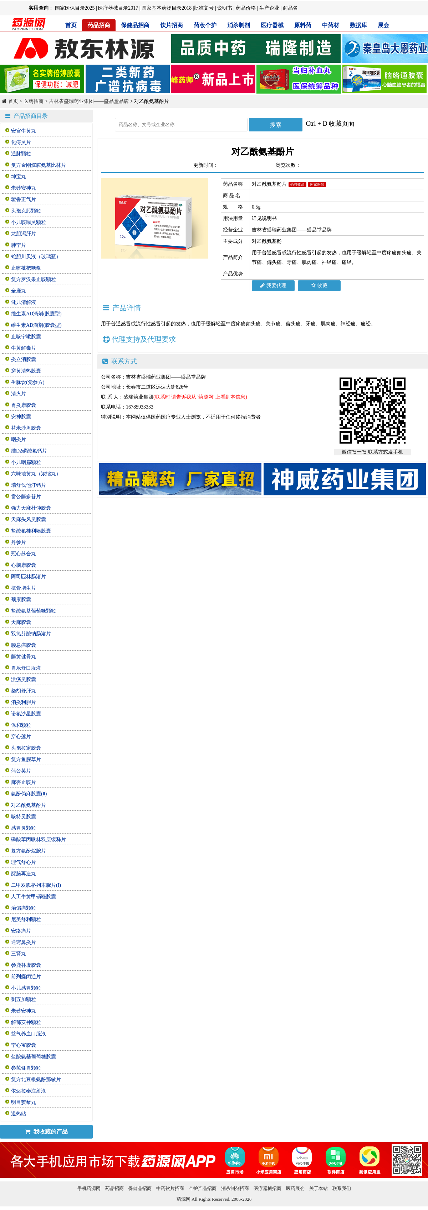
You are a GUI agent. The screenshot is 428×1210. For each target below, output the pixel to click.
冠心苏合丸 (23, 553)
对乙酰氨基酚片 (28, 805)
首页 (71, 25)
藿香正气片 (23, 199)
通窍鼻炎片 (23, 942)
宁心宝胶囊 (23, 1045)
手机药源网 (89, 1188)
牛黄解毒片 (23, 348)
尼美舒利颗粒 (26, 919)
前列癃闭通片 (26, 976)
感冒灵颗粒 (23, 828)
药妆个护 (205, 25)
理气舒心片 (23, 862)
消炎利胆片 (23, 702)
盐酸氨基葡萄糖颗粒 (33, 611)
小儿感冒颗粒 (26, 988)
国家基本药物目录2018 (167, 8)
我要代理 (273, 285)
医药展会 (295, 1188)
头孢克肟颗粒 (26, 211)
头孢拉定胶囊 (26, 748)
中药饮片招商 (170, 1188)
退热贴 (18, 1113)
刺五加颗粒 (23, 999)
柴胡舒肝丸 (23, 691)
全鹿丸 (18, 291)
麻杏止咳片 (23, 782)
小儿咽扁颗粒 (26, 462)
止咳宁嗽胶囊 (26, 336)
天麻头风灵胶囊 (28, 519)
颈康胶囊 (21, 599)
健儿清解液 (23, 302)
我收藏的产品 (46, 1132)
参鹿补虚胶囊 (26, 965)
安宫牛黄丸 (23, 131)
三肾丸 (18, 953)
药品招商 (98, 25)
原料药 (302, 25)
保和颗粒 (21, 725)
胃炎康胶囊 (23, 405)
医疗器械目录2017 (118, 8)
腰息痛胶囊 (23, 645)
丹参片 (18, 542)
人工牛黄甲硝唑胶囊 (33, 896)
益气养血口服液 (28, 1033)
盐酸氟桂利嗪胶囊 (31, 531)
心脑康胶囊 (23, 565)
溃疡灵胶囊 (23, 679)
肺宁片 (18, 245)
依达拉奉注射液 (28, 1091)
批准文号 (204, 8)
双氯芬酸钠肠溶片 (31, 633)
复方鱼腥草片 (26, 759)
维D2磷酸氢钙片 (29, 451)
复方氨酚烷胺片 (28, 851)
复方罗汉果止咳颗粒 (33, 279)
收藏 (319, 285)
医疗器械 (272, 25)
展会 (383, 25)
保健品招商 (135, 25)
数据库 (358, 25)
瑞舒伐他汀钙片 (28, 485)
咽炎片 (18, 439)
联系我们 (341, 1188)
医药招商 (34, 101)
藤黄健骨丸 (23, 656)
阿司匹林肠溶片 (28, 576)
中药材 (330, 25)
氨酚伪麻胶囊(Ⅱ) (29, 793)
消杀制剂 (238, 25)
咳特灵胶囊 (23, 816)
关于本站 (318, 1188)
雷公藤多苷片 (26, 496)
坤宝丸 (18, 176)
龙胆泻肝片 (23, 233)
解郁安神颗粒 (26, 1022)
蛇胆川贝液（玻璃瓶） (36, 256)
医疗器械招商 (267, 1188)
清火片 (18, 393)
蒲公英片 (21, 771)
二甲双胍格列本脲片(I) (36, 885)
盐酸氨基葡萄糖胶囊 (33, 1056)
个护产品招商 (202, 1188)
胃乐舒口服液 (26, 668)
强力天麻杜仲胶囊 (31, 508)
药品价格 (246, 8)
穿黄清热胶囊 (26, 371)
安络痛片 (21, 931)
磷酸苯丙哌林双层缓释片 (38, 839)
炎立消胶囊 (23, 359)
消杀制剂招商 (235, 1188)
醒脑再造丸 (23, 873)
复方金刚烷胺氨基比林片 (38, 165)
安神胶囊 (21, 416)
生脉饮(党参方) (27, 382)
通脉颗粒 (21, 153)
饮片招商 (171, 25)
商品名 (290, 8)
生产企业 (269, 8)
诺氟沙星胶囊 (26, 713)
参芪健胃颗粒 (26, 1068)
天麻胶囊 (21, 622)
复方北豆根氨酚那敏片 (36, 1079)
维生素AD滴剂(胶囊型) (36, 313)
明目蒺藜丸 (23, 1102)
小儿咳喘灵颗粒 (28, 222)
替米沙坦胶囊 (26, 428)
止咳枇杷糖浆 (26, 268)
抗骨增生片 (23, 588)
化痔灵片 (21, 142)
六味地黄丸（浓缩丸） (36, 473)
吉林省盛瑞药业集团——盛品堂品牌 (89, 101)
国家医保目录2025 (75, 8)
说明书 (224, 8)
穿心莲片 (21, 736)
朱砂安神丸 (23, 188)
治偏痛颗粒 (23, 908)
